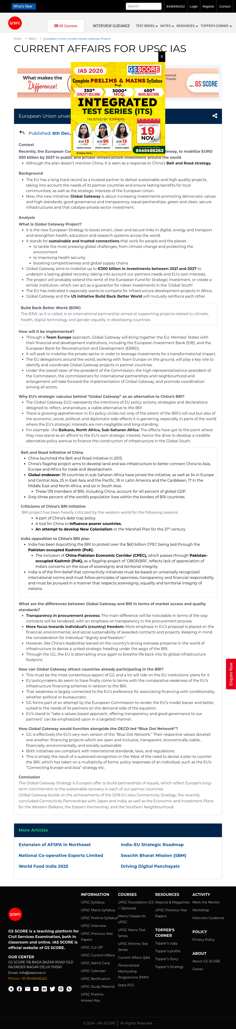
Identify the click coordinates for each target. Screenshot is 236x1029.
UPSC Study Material (98, 987)
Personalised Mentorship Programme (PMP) (133, 971)
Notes (167, 26)
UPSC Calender (93, 971)
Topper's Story (166, 959)
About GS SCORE (206, 961)
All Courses (65, 26)
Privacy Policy (203, 940)
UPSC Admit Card (95, 963)
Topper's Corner (216, 26)
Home (17, 38)
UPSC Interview (93, 926)
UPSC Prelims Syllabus (99, 918)
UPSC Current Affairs (98, 955)
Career (197, 969)
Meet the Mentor (206, 902)
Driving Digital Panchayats (150, 866)
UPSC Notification (95, 979)
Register (208, 6)
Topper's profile (167, 951)
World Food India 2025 (43, 866)
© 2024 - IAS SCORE (99, 1023)
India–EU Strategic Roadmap (152, 844)
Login (194, 6)
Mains (33, 38)
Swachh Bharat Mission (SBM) (153, 855)
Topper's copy (166, 943)
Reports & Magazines (172, 902)
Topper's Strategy (169, 967)
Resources (187, 26)
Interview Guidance (111, 26)
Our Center (21, 957)
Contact (225, 6)
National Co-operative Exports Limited (61, 855)
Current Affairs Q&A (134, 958)
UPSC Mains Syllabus (98, 910)
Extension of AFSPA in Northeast (55, 844)
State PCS (126, 985)
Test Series (146, 26)
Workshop (200, 910)
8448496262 (175, 6)
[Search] (144, 6)
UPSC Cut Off (92, 947)
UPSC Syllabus (93, 902)
